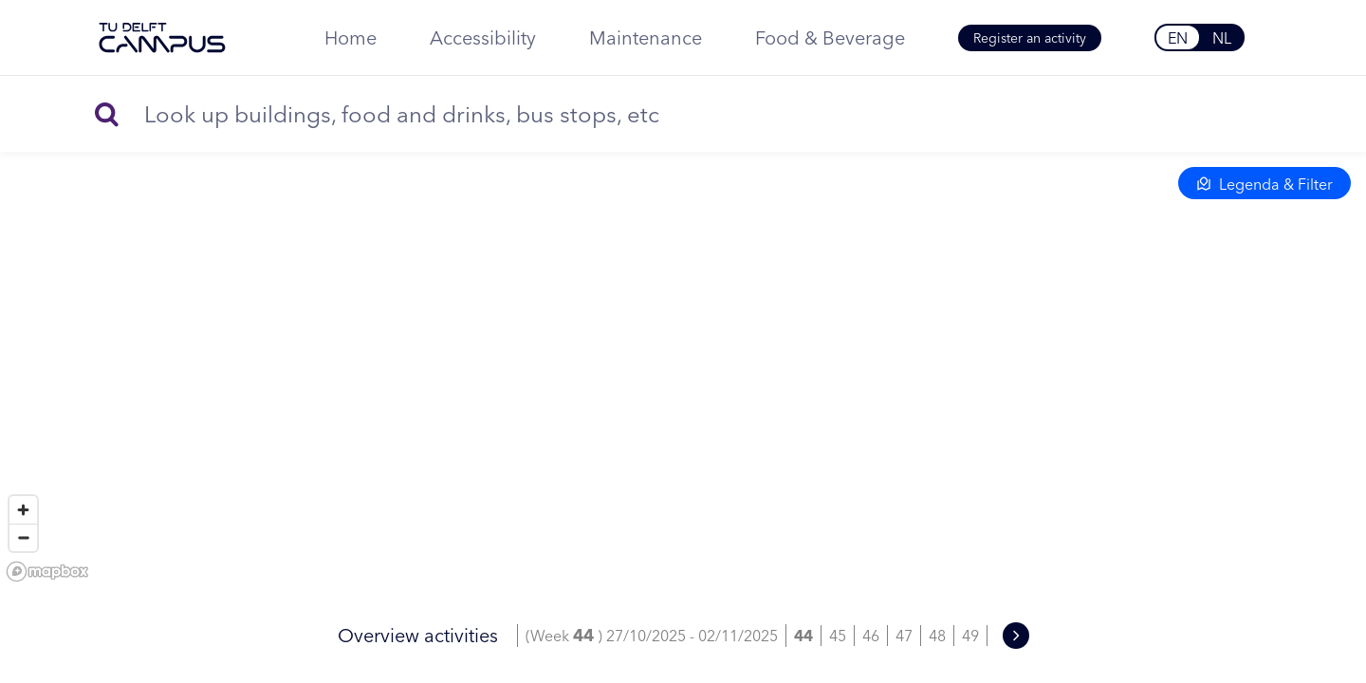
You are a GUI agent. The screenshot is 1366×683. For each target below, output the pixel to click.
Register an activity (1029, 37)
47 (904, 635)
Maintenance (645, 37)
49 (970, 635)
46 (870, 635)
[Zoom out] (23, 537)
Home (350, 37)
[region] (683, 332)
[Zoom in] (23, 510)
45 (837, 635)
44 (803, 635)
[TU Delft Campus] (162, 38)
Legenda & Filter (1264, 184)
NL (1221, 37)
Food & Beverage (830, 37)
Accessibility (483, 37)
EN (1178, 37)
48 (937, 635)
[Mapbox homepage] (47, 571)
